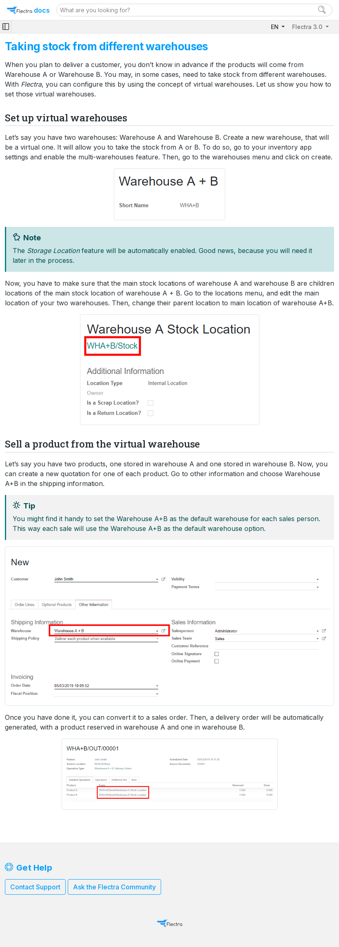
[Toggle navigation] (5, 26)
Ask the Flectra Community (114, 887)
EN (275, 26)
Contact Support (35, 887)
